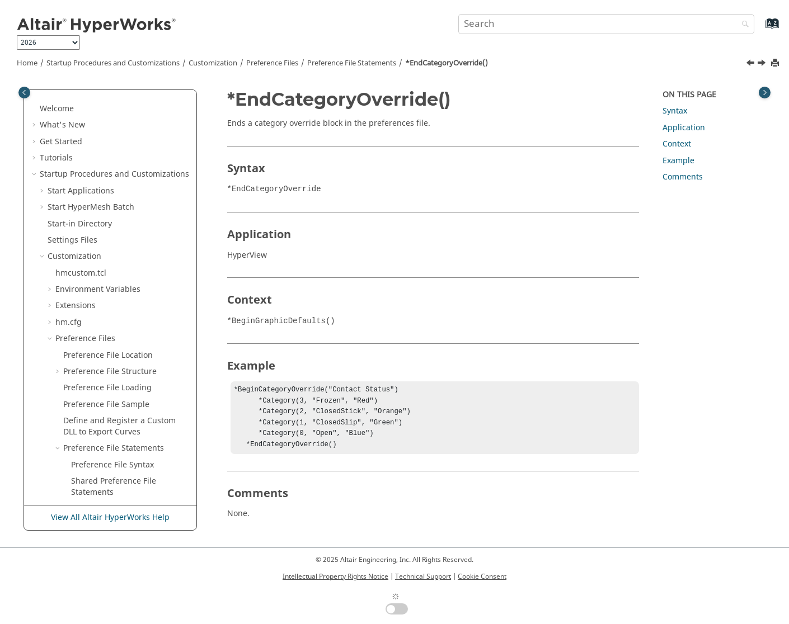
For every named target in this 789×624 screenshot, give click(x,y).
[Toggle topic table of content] (765, 92)
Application (684, 128)
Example (678, 161)
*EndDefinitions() (104, 298)
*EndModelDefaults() (111, 489)
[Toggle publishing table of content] (24, 92)
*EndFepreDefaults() (110, 342)
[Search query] (606, 24)
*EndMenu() (94, 473)
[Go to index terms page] (760, 29)
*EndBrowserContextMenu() (124, 215)
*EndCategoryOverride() (446, 63)
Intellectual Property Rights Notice (335, 576)
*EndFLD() (90, 358)
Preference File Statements (351, 63)
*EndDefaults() (99, 281)
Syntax (675, 111)
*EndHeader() (97, 407)
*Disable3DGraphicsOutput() (125, 117)
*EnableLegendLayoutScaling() (129, 183)
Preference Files (272, 63)
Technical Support (423, 576)
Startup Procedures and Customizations (113, 63)
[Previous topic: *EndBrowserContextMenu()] (751, 64)
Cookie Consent (482, 576)
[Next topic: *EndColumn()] (762, 64)
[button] (66, 101)
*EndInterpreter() (104, 424)
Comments (683, 177)
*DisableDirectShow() (111, 133)
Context (677, 144)
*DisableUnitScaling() (112, 150)
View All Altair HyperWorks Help (110, 517)
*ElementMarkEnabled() (116, 166)
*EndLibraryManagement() (122, 440)
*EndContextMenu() (109, 265)
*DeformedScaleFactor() (116, 101)
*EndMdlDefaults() (106, 456)
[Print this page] (776, 63)
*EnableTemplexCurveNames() (129, 199)
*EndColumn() (98, 248)
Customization (213, 63)
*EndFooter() (95, 375)
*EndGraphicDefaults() (114, 391)
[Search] (742, 25)
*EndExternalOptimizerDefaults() (128, 320)
